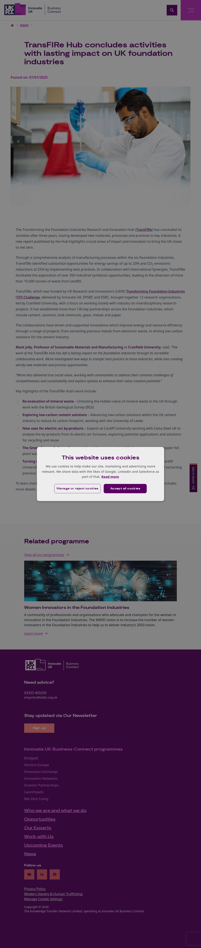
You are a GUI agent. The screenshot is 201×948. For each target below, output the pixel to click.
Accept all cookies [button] (125, 488)
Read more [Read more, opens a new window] (110, 476)
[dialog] (100, 474)
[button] (77, 488)
